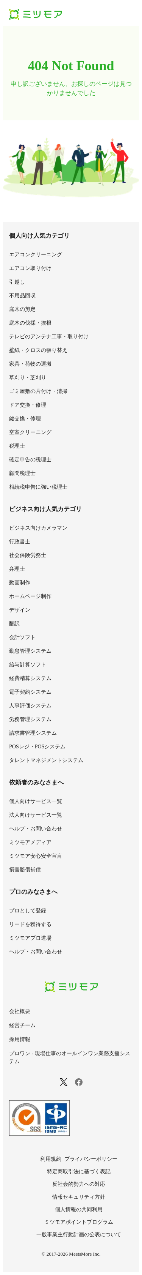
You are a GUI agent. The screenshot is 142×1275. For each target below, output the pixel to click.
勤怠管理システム (30, 651)
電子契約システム (30, 692)
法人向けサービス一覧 (35, 815)
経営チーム (22, 1025)
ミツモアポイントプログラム (78, 1222)
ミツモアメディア (30, 842)
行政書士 (19, 541)
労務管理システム (30, 719)
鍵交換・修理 (25, 418)
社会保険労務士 (27, 555)
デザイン (19, 610)
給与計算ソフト (27, 664)
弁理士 (17, 569)
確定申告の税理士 (30, 459)
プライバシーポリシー (90, 1159)
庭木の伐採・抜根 (30, 323)
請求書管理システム (33, 733)
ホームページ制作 (30, 596)
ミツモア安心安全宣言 (35, 856)
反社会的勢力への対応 (78, 1184)
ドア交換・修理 (27, 405)
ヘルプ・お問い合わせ (35, 829)
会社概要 (19, 1011)
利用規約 (50, 1159)
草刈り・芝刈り (27, 377)
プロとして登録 (27, 911)
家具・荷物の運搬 (30, 364)
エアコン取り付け (30, 268)
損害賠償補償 (25, 870)
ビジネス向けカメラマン (38, 528)
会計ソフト (22, 637)
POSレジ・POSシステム (37, 747)
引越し (17, 282)
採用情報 (19, 1039)
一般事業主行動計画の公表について (78, 1234)
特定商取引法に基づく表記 (79, 1171)
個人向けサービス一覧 (35, 801)
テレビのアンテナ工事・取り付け (49, 336)
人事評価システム (30, 706)
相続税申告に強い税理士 (38, 487)
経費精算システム (30, 678)
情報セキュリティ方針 (78, 1197)
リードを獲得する (30, 924)
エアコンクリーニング (35, 254)
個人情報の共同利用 (79, 1209)
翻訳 (14, 623)
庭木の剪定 (22, 309)
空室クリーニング (30, 432)
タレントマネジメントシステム (46, 760)
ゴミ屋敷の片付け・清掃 (38, 391)
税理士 (17, 446)
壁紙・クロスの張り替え (38, 350)
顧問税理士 (22, 473)
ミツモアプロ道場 (30, 938)
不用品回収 (22, 295)
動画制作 (19, 582)
